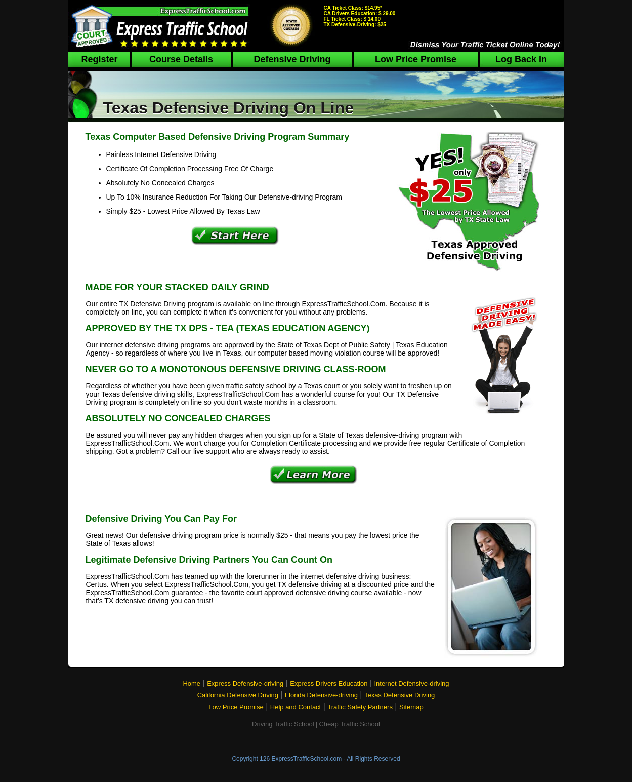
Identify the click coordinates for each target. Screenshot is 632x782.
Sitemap (411, 707)
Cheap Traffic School (349, 724)
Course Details (181, 59)
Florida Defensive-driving (321, 695)
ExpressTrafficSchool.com (306, 758)
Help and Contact (295, 707)
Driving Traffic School (283, 724)
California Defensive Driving (237, 695)
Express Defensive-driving (245, 683)
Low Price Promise (415, 59)
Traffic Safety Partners (360, 707)
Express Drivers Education (328, 683)
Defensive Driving (292, 59)
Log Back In (521, 59)
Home (191, 683)
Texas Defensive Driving (399, 695)
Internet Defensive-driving (411, 683)
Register (99, 59)
